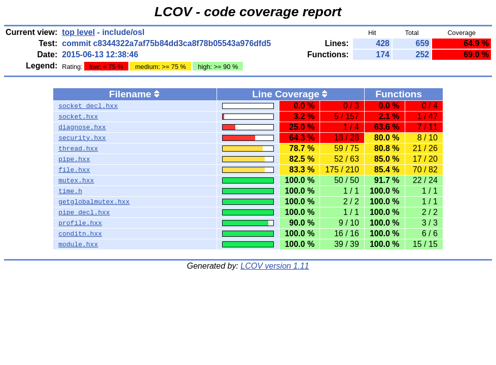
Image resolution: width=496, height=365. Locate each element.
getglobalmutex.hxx (93, 201)
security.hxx (82, 137)
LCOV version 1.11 (274, 266)
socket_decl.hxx (88, 106)
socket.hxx (78, 116)
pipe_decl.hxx (84, 212)
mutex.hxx (76, 180)
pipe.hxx (74, 159)
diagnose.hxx (82, 127)
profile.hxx (80, 223)
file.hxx (74, 169)
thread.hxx (78, 148)
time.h (70, 191)
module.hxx (78, 244)
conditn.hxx (80, 233)
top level (78, 32)
